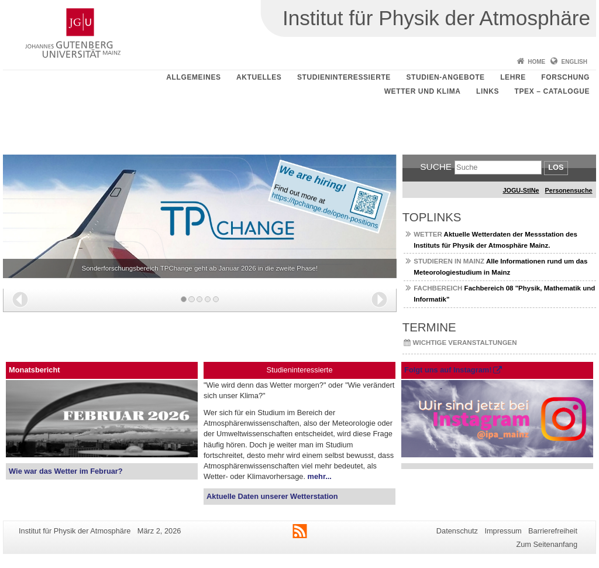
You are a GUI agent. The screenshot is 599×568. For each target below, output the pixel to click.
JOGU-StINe (520, 190)
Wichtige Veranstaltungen (465, 342)
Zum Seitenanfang (546, 544)
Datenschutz (457, 530)
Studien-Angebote (445, 77)
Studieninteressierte (344, 77)
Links (487, 91)
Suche (436, 167)
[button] (20, 299)
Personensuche (569, 190)
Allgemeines (193, 77)
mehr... (320, 476)
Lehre (513, 77)
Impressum (502, 530)
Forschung (565, 77)
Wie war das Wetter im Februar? (66, 471)
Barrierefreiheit (552, 530)
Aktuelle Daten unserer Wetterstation (272, 496)
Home (536, 62)
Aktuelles (258, 77)
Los (555, 167)
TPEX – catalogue (552, 91)
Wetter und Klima (422, 91)
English (574, 62)
